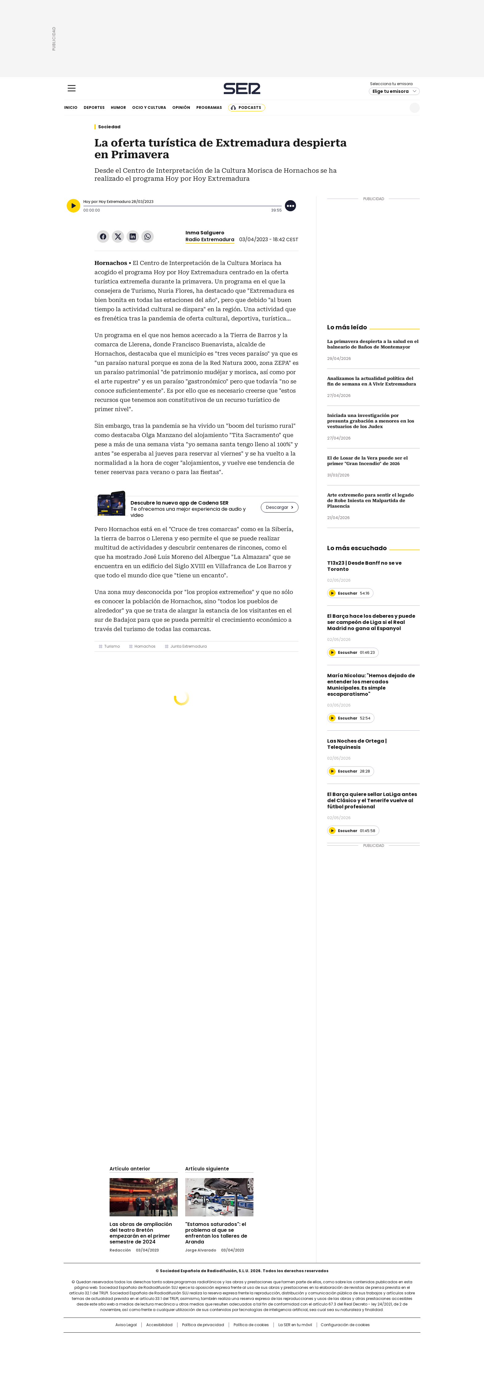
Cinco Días (254, 1350)
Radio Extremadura (210, 239)
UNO (211, 1350)
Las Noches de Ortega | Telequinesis (357, 744)
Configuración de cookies (345, 1324)
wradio (230, 1350)
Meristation (337, 1359)
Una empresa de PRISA (116, 1346)
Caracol (353, 1340)
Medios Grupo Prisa (116, 1361)
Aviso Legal (126, 1324)
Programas (209, 107)
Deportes (94, 107)
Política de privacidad (203, 1324)
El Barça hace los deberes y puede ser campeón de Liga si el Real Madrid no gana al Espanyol (371, 622)
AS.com (310, 1340)
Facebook (103, 236)
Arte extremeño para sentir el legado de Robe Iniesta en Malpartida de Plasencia (370, 501)
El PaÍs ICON (253, 1359)
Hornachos (145, 646)
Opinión (181, 107)
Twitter (118, 236)
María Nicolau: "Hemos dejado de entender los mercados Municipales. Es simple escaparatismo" (371, 685)
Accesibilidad (159, 1324)
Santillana (225, 1340)
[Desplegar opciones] (290, 205)
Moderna (198, 1359)
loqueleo (307, 1359)
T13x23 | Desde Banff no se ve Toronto (364, 566)
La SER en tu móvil (295, 1324)
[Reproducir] (73, 205)
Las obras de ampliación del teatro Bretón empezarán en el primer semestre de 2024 (141, 1233)
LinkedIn (133, 236)
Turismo (112, 646)
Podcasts (250, 107)
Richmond (167, 1359)
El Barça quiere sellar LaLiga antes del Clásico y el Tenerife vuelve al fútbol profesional (372, 800)
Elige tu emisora (391, 91)
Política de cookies (251, 1324)
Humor (118, 107)
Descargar (277, 507)
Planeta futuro (325, 1350)
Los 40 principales (196, 1340)
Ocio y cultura (149, 107)
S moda (280, 1359)
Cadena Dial (277, 1350)
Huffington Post (178, 1350)
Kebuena (351, 1350)
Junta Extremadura (188, 646)
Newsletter (399, 108)
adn (331, 1340)
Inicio (70, 107)
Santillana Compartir (260, 1340)
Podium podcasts (227, 1359)
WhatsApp (147, 236)
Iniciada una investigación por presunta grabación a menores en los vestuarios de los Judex (370, 421)
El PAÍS (169, 1340)
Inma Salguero (205, 232)
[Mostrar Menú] (71, 88)
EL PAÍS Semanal (299, 1350)
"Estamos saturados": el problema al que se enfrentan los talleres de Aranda (216, 1233)
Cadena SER (242, 88)
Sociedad (109, 126)
